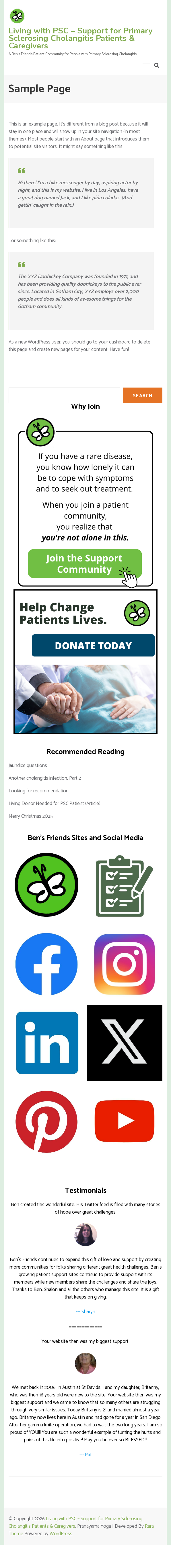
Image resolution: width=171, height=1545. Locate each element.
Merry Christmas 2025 (31, 816)
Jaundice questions (28, 766)
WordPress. (61, 1534)
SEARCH (142, 396)
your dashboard (115, 342)
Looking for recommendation (39, 791)
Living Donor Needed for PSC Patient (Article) (54, 804)
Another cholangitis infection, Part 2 (45, 778)
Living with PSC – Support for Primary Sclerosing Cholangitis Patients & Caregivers (81, 38)
